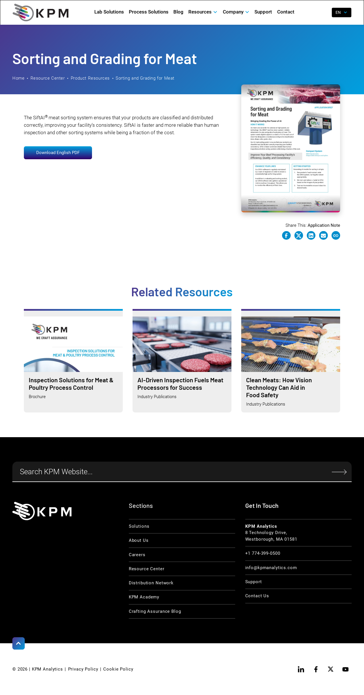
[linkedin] (301, 669)
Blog (178, 12)
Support (263, 12)
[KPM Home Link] (42, 511)
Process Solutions (148, 12)
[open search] (323, 12)
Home (18, 78)
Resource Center (47, 78)
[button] (203, 12)
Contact (285, 12)
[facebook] (316, 669)
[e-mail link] (323, 235)
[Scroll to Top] (18, 643)
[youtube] (345, 669)
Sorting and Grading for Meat (145, 78)
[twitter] (331, 669)
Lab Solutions (109, 12)
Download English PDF (58, 152)
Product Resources (90, 78)
